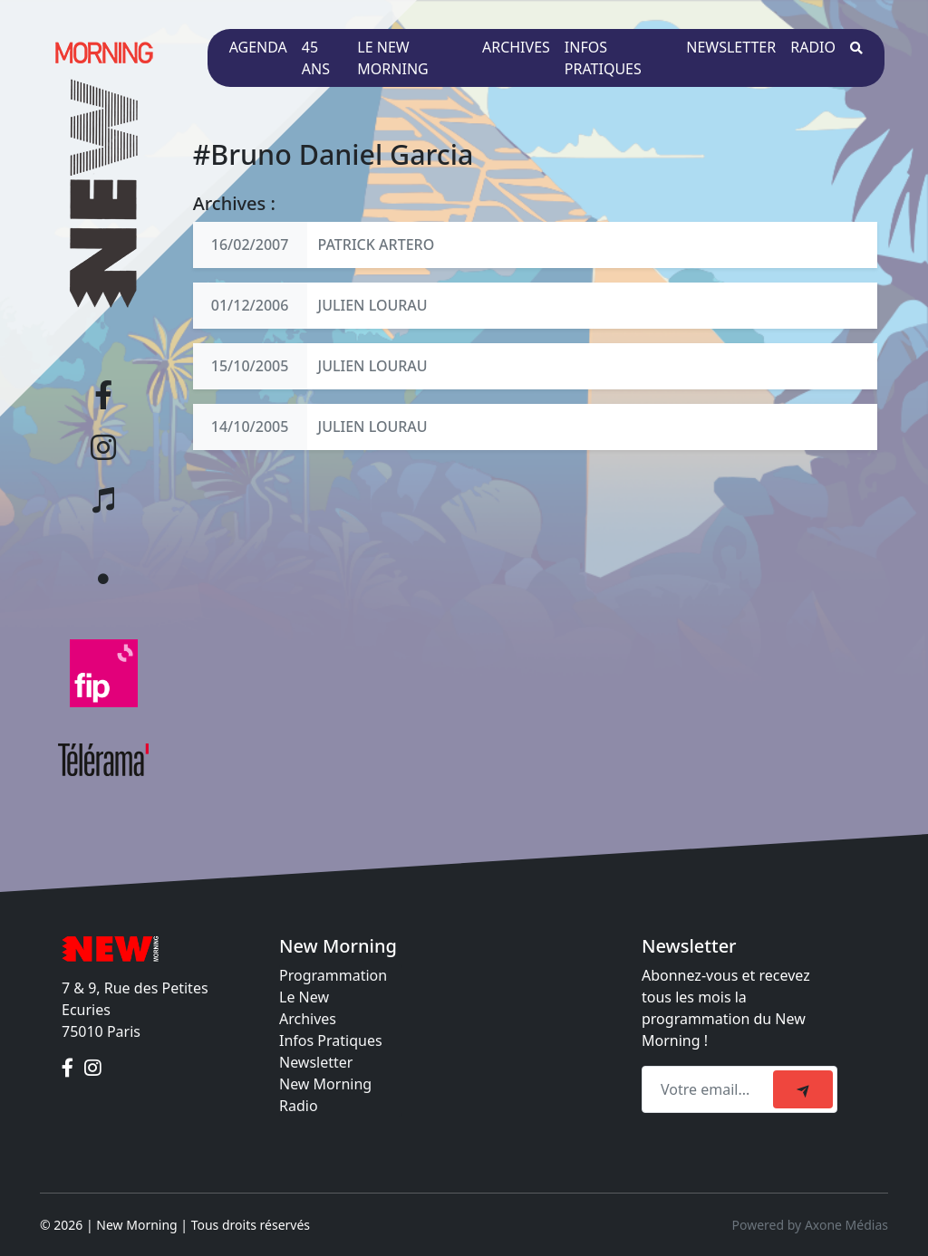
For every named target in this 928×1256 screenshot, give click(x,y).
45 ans (316, 58)
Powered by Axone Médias (810, 1224)
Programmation (333, 975)
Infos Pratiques (330, 1040)
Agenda (258, 47)
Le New (304, 997)
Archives (516, 47)
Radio (813, 47)
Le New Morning (392, 58)
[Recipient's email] (710, 1089)
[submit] (803, 1089)
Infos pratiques (603, 58)
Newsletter (731, 47)
